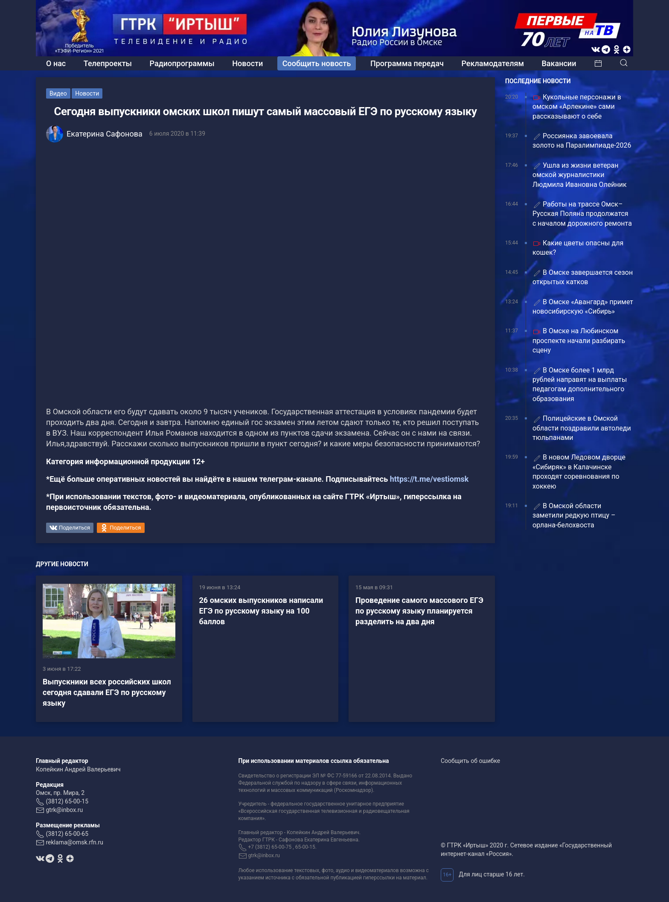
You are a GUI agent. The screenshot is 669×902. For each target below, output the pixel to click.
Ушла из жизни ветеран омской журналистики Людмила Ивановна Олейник (579, 175)
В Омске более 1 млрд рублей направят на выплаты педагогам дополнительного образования (579, 384)
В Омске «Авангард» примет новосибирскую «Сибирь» (582, 306)
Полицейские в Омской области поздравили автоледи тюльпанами (581, 428)
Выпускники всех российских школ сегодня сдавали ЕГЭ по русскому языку (107, 692)
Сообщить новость (316, 63)
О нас (56, 63)
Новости (247, 63)
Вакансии (558, 63)
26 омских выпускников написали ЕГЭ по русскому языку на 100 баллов (261, 611)
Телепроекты (108, 63)
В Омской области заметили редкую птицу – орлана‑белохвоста (574, 515)
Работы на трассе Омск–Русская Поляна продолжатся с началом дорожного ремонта (582, 213)
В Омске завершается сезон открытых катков (582, 277)
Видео (58, 93)
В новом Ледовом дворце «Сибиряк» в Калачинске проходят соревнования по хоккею (578, 471)
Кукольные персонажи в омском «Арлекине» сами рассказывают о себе (576, 106)
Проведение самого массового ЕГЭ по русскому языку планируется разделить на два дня (419, 611)
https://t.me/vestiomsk (429, 478)
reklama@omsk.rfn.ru (74, 842)
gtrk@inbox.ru (64, 809)
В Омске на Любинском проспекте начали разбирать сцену (578, 340)
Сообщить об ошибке (470, 760)
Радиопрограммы (182, 63)
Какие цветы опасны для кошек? (577, 247)
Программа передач (407, 63)
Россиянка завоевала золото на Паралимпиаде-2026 (581, 140)
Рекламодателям (492, 63)
